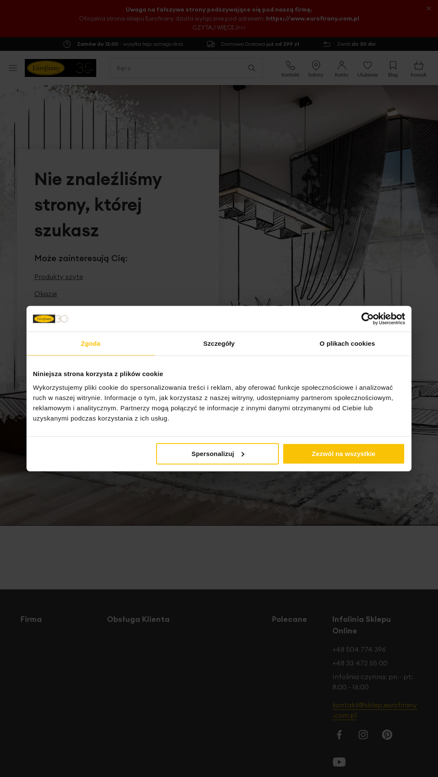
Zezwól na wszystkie (344, 453)
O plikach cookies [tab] (347, 343)
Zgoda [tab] (91, 343)
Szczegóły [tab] (218, 343)
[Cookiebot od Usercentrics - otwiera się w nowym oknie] (367, 318)
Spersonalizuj (218, 453)
